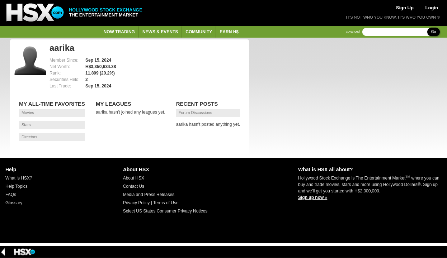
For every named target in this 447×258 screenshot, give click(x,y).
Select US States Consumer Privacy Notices (165, 211)
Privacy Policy (136, 202)
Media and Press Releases (148, 194)
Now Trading (119, 31)
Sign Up (405, 7)
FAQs (10, 194)
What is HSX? (18, 178)
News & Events (160, 31)
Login (431, 7)
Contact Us (133, 186)
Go (433, 32)
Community (198, 31)
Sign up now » (312, 197)
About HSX (133, 178)
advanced (353, 31)
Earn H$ (229, 31)
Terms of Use (166, 202)
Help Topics (16, 186)
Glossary (13, 202)
